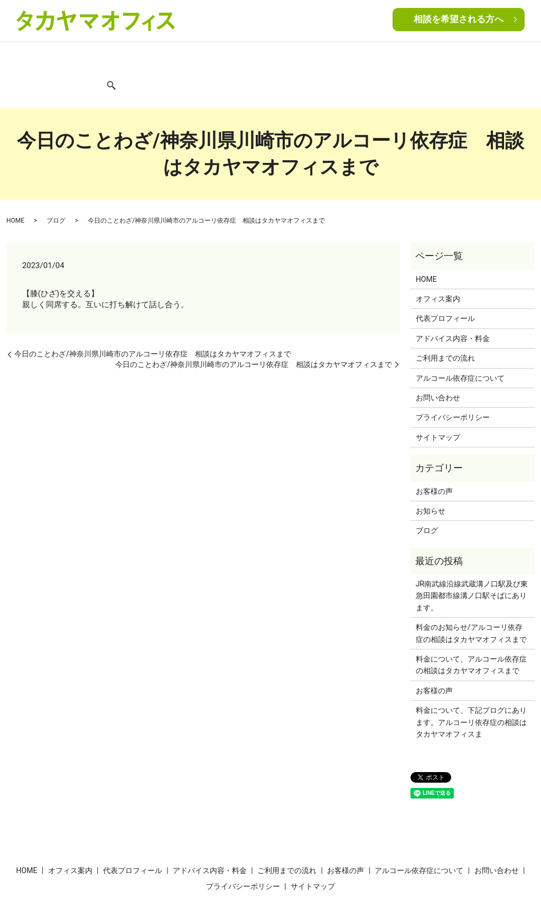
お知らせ (430, 474)
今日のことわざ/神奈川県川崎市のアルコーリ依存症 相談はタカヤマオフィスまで (152, 317)
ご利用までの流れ (264, 57)
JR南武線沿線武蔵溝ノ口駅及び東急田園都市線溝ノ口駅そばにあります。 (472, 559)
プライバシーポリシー (453, 381)
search (522, 58)
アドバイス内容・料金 (192, 57)
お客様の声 (318, 57)
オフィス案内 (62, 57)
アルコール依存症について (386, 57)
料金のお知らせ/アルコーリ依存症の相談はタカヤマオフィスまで (471, 596)
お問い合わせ (487, 57)
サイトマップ (438, 400)
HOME (23, 57)
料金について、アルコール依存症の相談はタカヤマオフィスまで (471, 628)
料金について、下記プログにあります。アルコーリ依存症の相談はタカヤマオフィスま (471, 685)
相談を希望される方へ (458, 19)
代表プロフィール (119, 57)
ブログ (448, 57)
